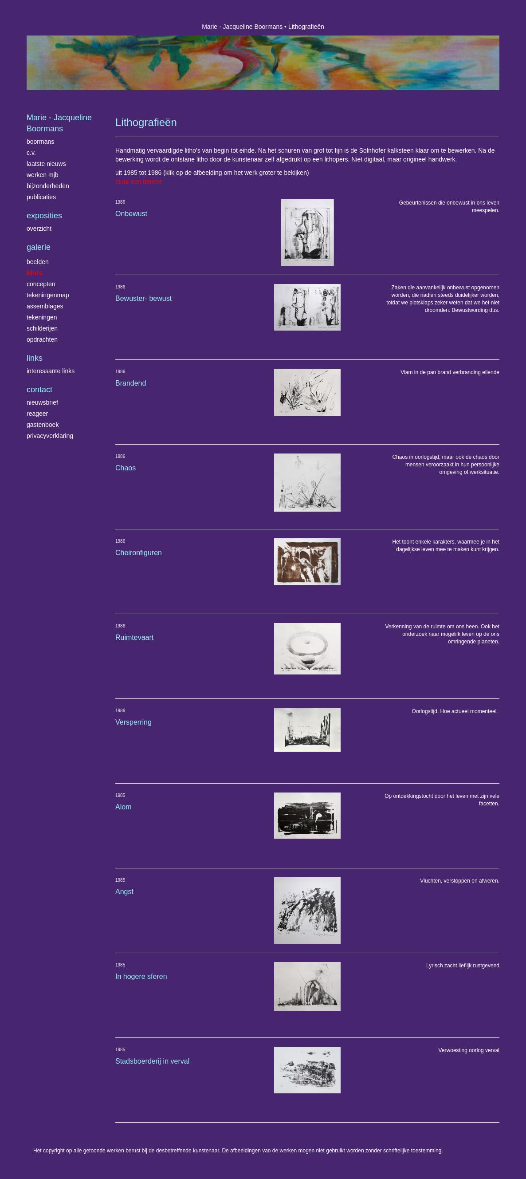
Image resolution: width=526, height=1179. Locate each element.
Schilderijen (42, 328)
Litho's (34, 272)
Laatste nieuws (46, 163)
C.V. (31, 152)
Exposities (44, 215)
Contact (39, 389)
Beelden (38, 261)
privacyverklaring (50, 435)
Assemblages (45, 306)
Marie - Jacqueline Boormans (242, 26)
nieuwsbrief (42, 402)
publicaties (41, 197)
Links (35, 358)
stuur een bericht (138, 181)
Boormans (40, 141)
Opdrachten (42, 339)
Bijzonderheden (48, 185)
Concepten (41, 284)
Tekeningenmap (48, 295)
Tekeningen (42, 317)
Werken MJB (43, 174)
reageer (37, 413)
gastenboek (43, 424)
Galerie (39, 247)
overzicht (39, 228)
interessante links (51, 371)
